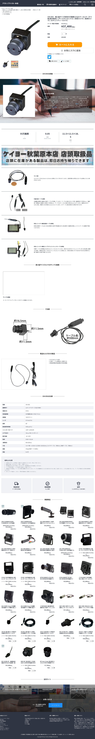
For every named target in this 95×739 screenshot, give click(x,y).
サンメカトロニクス (7, 12)
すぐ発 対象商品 (6, 14)
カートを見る (73, 4)
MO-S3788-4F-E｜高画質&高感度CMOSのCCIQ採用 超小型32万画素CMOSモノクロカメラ (66, 634)
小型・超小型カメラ (7, 11)
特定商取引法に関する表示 (32, 734)
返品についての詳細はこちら (56, 54)
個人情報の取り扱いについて (45, 734)
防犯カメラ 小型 (36, 10)
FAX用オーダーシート (63, 734)
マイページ (62, 4)
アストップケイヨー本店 (7, 8)
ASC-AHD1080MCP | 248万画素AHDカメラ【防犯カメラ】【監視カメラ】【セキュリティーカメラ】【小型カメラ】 (86, 524)
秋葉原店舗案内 (52, 4)
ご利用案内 (23, 734)
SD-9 (77, 103)
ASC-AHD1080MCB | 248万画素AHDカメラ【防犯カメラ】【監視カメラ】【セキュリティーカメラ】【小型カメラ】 (8, 551)
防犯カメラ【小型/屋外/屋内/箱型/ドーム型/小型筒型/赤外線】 (16, 10)
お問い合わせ (71, 734)
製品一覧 (40, 4)
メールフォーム (55, 705)
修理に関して (55, 734)
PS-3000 (54, 107)
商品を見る (13, 529)
